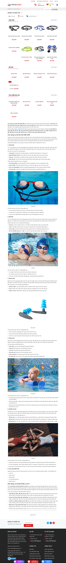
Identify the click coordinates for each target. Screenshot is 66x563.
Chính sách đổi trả (49, 547)
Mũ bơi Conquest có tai (39, 73)
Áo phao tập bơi (39, 101)
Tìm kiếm (54, 9)
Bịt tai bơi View (26, 101)
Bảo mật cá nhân (48, 551)
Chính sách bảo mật (49, 549)
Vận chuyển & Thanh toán (42, 1)
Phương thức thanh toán (35, 553)
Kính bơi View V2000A (14, 47)
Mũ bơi (9, 219)
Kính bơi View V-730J (27, 57)
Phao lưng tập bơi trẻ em (52, 102)
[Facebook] (51, 522)
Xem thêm (54, 20)
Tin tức (51, 1)
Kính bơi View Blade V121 (52, 58)
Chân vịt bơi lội (14, 113)
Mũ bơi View (14, 73)
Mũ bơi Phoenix (27, 73)
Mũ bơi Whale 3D (14, 85)
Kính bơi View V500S (27, 36)
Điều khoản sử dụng (49, 553)
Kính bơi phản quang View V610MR (39, 58)
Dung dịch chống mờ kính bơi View (14, 102)
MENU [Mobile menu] (57, 5)
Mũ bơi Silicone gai (52, 73)
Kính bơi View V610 (39, 36)
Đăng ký (39, 522)
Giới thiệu (33, 1)
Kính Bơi (11, 16)
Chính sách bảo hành (49, 556)
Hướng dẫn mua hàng (34, 551)
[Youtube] (54, 522)
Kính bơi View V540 (52, 36)
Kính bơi (10, 147)
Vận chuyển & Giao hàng (35, 556)
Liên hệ (56, 1)
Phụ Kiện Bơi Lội (31, 16)
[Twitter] (48, 522)
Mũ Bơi (20, 16)
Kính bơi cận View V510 (14, 36)
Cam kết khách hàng (34, 549)
